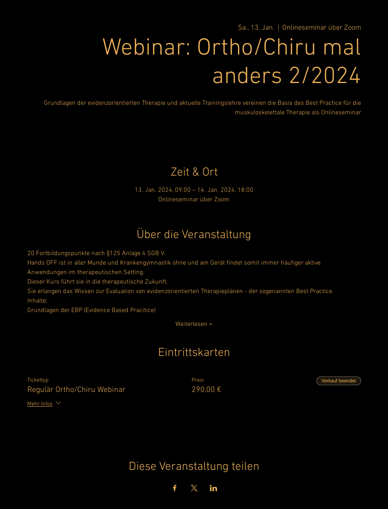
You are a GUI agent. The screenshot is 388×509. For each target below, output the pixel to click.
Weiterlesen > (194, 324)
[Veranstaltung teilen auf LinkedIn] (213, 488)
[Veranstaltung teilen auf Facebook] (175, 488)
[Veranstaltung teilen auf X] (194, 488)
